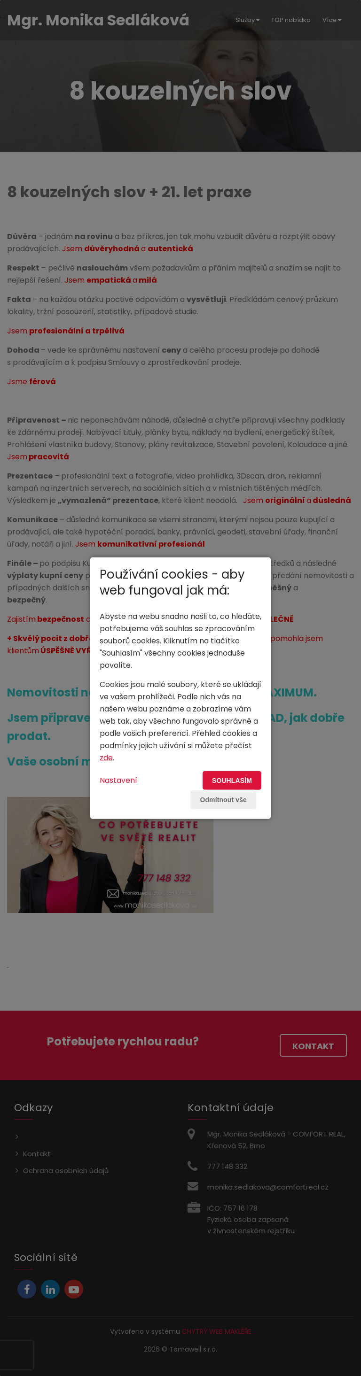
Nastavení (118, 779)
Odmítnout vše (223, 799)
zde (106, 757)
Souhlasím (232, 780)
